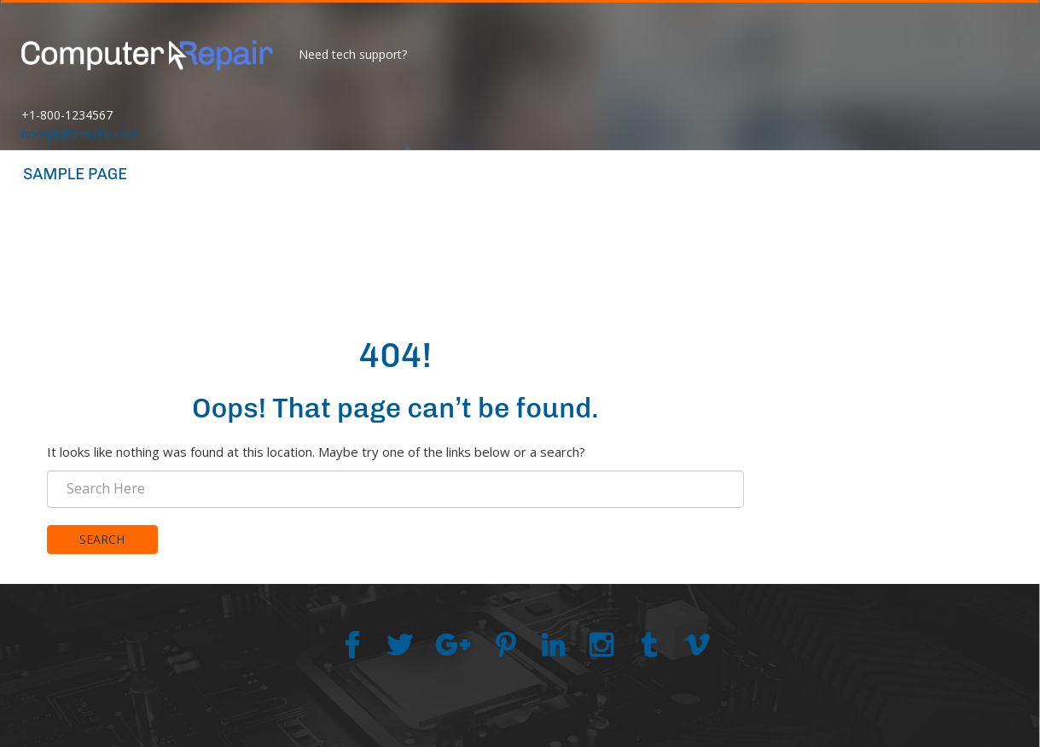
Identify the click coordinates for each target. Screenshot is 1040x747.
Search (102, 539)
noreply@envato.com (80, 133)
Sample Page (75, 174)
